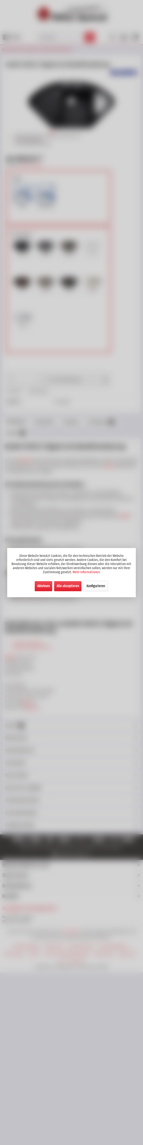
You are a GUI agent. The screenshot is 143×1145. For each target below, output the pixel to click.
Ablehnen (43, 586)
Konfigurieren (95, 586)
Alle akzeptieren (68, 586)
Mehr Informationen (86, 572)
